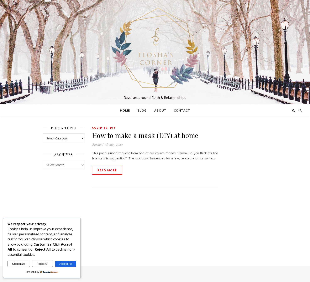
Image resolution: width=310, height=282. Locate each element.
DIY (113, 127)
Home (125, 110)
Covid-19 (99, 127)
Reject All (42, 263)
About (160, 110)
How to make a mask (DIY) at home (145, 135)
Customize (18, 263)
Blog (142, 110)
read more (107, 170)
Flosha (96, 144)
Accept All (65, 263)
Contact (182, 110)
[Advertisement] (246, 187)
